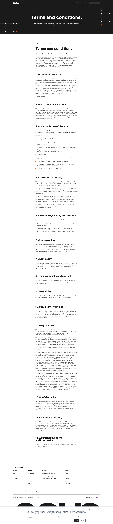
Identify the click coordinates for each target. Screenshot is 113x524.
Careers (52, 3)
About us (46, 3)
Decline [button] (82, 520)
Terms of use (30, 497)
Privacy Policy (37, 497)
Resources (57, 3)
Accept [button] (76, 520)
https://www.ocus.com (66, 58)
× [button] (90, 509)
